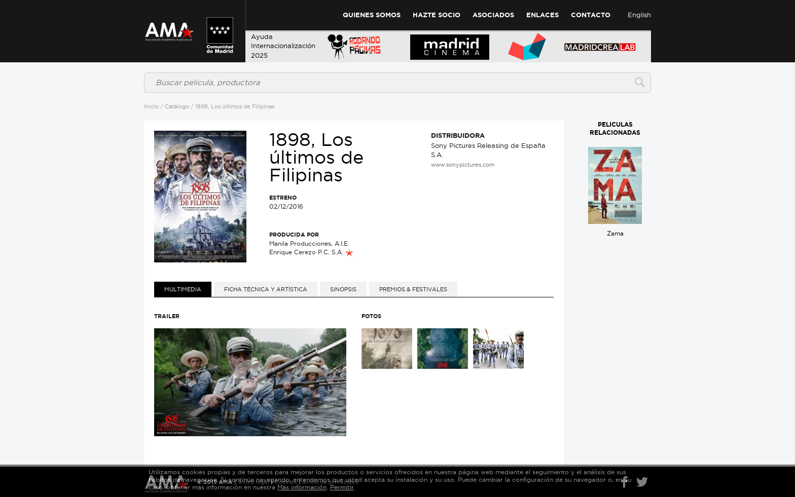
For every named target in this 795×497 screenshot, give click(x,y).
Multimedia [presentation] (182, 289)
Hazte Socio (436, 15)
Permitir (342, 487)
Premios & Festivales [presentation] (413, 289)
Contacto (590, 15)
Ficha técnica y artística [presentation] (265, 289)
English (639, 14)
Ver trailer (250, 381)
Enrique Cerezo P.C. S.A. (311, 252)
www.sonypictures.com (462, 165)
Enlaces (542, 15)
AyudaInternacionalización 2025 (283, 46)
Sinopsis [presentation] (343, 289)
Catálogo (177, 106)
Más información (302, 487)
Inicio (151, 106)
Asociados (493, 15)
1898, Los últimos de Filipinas (234, 106)
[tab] (182, 289)
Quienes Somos (372, 15)
